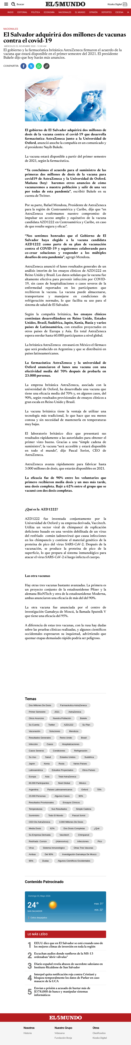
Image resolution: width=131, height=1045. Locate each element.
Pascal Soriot (78, 815)
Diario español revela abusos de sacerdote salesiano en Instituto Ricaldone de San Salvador (68, 966)
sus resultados (59, 809)
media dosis (35, 828)
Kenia (46, 763)
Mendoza (73, 731)
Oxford (84, 789)
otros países (88, 770)
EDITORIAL (22, 12)
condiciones (59, 750)
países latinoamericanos (59, 789)
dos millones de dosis (40, 705)
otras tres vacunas (83, 848)
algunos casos (62, 796)
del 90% (49, 854)
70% (99, 789)
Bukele (83, 718)
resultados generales (40, 737)
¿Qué (97, 828)
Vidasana (60, 1033)
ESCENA (119, 12)
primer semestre (37, 712)
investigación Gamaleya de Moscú (79, 854)
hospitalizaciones (70, 744)
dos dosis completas (74, 828)
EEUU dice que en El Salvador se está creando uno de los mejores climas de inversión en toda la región (68, 945)
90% (81, 796)
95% (31, 861)
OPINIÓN (93, 12)
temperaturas (35, 809)
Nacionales (10, 28)
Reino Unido (66, 737)
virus (31, 848)
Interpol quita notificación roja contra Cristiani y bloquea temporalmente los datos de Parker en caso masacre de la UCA (66, 978)
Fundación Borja (63, 1037)
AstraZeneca (74, 712)
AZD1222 (68, 724)
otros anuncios (36, 718)
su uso (32, 757)
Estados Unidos (67, 757)
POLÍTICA (35, 12)
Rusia (61, 763)
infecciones (83, 841)
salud (48, 757)
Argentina (33, 789)
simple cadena (83, 809)
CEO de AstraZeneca (39, 822)
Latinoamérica (36, 770)
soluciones (54, 731)
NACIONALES (65, 12)
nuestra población (62, 718)
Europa (32, 776)
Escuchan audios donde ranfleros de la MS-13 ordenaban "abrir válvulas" (63, 955)
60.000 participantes (39, 783)
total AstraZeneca (67, 776)
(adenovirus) (62, 841)
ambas (32, 854)
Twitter (51, 724)
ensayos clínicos (71, 802)
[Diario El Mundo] (65, 7)
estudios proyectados (62, 770)
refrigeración (80, 750)
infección (33, 744)
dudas (45, 861)
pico (100, 841)
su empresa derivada (39, 835)
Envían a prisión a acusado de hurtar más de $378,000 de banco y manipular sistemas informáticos (62, 992)
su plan (86, 724)
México (82, 783)
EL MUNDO (80, 12)
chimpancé (83, 835)
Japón (32, 763)
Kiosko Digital (100, 1037)
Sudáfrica (89, 757)
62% (52, 828)
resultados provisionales (41, 802)
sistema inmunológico (54, 848)
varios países (80, 763)
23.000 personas (37, 796)
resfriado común (38, 841)
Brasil (84, 737)
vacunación (34, 731)
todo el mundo (55, 815)
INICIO (10, 12)
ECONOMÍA (49, 12)
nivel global (64, 783)
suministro (34, 815)
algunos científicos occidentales (74, 861)
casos (50, 744)
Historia (28, 1033)
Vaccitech (64, 835)
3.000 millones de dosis (71, 822)
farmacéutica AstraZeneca (73, 705)
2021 (57, 712)
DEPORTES (106, 12)
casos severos (36, 750)
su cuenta (34, 724)
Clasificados (99, 1033)
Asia (47, 776)
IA (128, 12)
